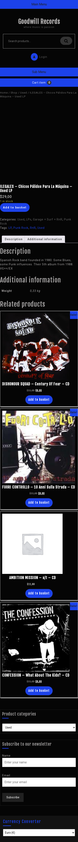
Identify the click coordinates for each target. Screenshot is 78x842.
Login (38, 56)
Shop (14, 92)
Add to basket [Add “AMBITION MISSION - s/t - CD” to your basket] (39, 593)
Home (4, 92)
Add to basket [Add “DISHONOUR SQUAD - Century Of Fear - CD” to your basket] (39, 399)
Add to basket (15, 207)
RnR (33, 227)
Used (23, 92)
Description (14, 239)
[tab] (14, 239)
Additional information (44, 239)
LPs (28, 219)
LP (10, 227)
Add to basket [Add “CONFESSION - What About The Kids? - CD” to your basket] (39, 690)
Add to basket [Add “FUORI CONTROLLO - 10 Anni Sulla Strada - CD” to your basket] (39, 502)
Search (66, 41)
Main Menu (39, 4)
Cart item (39, 82)
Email (6, 775)
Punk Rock (20, 227)
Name (6, 755)
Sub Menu (39, 72)
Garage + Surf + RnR (47, 219)
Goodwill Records (39, 21)
